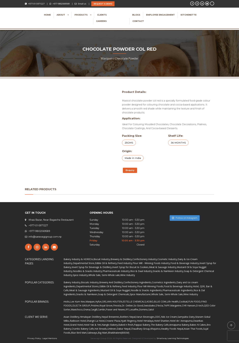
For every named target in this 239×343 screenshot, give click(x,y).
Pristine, (95, 305)
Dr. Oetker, (128, 305)
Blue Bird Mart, (79, 332)
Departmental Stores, (87, 286)
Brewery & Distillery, (121, 259)
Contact (138, 21)
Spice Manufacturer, (140, 294)
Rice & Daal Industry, (141, 271)
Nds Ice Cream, (169, 316)
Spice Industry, (80, 275)
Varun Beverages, (145, 316)
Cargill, (94, 309)
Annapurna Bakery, (179, 324)
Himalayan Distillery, (91, 316)
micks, (67, 301)
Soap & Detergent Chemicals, (114, 294)
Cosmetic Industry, (168, 259)
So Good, (139, 305)
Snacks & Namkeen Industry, (168, 271)
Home (47, 15)
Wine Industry (127, 275)
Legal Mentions (49, 338)
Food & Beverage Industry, (184, 263)
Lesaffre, (134, 309)
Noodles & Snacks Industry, (88, 271)
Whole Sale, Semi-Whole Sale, (167, 294)
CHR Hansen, (189, 305)
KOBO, (150, 301)
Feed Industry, (125, 263)
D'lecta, (160, 305)
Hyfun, (98, 301)
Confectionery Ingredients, (137, 282)
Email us (82, 3)
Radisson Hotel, (78, 320)
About (61, 15)
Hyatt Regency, (129, 320)
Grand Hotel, (77, 324)
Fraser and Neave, (115, 309)
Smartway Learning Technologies (173, 338)
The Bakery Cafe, (160, 324)
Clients (102, 15)
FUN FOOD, (194, 301)
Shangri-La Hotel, (96, 320)
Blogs (136, 15)
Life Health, (173, 301)
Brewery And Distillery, (111, 282)
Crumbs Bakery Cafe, (83, 328)
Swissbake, (150, 305)
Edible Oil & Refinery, (106, 263)
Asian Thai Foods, (193, 328)
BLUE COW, (160, 301)
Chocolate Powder (126, 58)
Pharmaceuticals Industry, (116, 271)
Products (81, 15)
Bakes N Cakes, (198, 324)
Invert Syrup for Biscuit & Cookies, (130, 267)
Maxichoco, (77, 309)
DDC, (158, 316)
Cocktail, (183, 301)
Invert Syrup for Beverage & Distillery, (92, 267)
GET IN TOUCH (35, 212)
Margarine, (176, 305)
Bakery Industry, (72, 282)
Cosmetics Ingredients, (164, 282)
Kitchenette (189, 15)
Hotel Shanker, (162, 320)
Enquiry (130, 170)
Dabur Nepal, (124, 328)
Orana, (87, 309)
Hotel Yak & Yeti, (93, 324)
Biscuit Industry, (102, 259)
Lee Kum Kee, (77, 301)
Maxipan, (90, 301)
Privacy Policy (34, 338)
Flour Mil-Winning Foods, (150, 286)
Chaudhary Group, (140, 328)
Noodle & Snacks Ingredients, (146, 290)
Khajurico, (155, 328)
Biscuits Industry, (90, 282)
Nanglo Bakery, (110, 324)
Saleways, (92, 332)
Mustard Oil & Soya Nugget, (115, 290)
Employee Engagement (160, 15)
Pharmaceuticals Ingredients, (178, 290)
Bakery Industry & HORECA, (78, 259)
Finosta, (117, 305)
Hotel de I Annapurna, (181, 320)
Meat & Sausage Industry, (163, 267)
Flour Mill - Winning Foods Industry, (151, 263)
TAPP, (167, 305)
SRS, (104, 301)
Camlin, (102, 309)
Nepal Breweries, (111, 316)
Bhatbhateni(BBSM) (118, 332)
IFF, (127, 309)
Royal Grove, (106, 305)
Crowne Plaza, (113, 320)
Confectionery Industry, (145, 259)
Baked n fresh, (126, 324)
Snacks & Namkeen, (87, 294)
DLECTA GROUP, (81, 305)
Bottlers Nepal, (128, 316)
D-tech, (200, 305)
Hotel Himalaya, (145, 320)
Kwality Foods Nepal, (172, 328)
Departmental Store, (84, 263)
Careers (101, 21)
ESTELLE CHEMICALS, (135, 301)
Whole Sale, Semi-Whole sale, (104, 275)
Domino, (143, 309)
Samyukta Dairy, (186, 316)
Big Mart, (103, 332)
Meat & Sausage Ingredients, (84, 290)
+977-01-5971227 (36, 3)
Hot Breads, (100, 328)
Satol (151, 309)
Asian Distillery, (72, 316)
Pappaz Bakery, (142, 324)
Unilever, (112, 328)
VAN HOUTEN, (115, 301)
